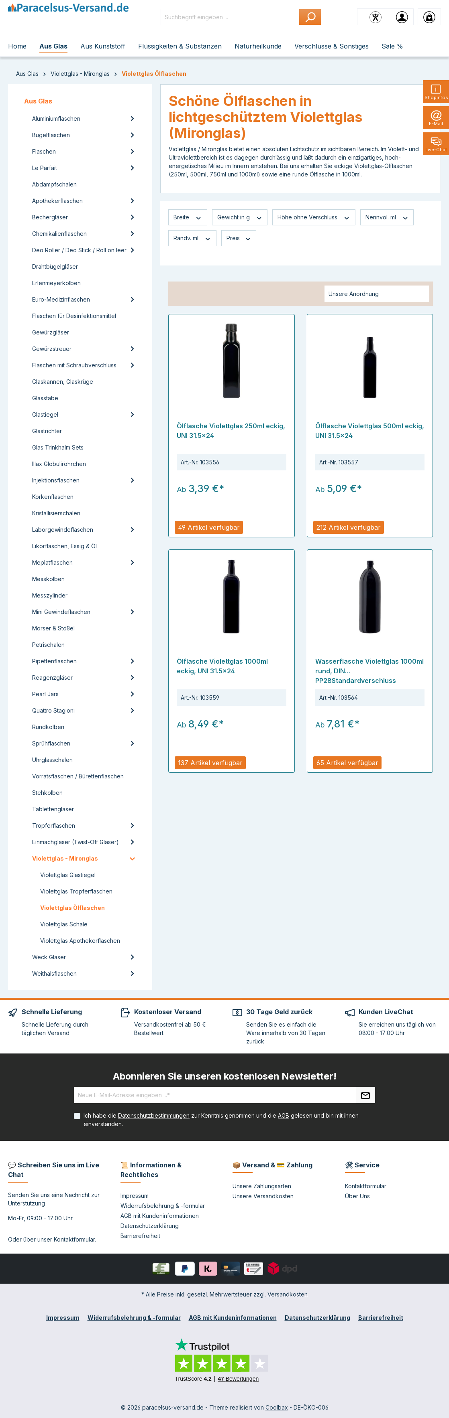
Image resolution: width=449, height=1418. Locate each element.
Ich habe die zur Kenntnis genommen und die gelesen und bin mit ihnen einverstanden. (221, 1119)
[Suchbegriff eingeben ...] (230, 17)
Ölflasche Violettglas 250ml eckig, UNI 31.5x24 (231, 431)
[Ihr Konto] (402, 17)
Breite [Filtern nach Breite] (187, 217)
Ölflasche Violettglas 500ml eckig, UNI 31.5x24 (369, 431)
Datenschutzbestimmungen (154, 1115)
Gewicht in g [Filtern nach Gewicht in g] (240, 217)
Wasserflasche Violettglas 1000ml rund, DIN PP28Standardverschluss (369, 671)
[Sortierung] (377, 294)
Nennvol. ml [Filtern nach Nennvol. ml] (387, 217)
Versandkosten (287, 1294)
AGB (283, 1115)
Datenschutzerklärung (149, 1225)
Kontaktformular (74, 1239)
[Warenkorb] (429, 17)
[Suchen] (310, 17)
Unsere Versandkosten (263, 1196)
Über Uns (357, 1196)
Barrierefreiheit (140, 1235)
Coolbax (276, 1407)
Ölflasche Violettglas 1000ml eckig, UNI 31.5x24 (222, 666)
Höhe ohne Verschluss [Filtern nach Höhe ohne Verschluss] (314, 217)
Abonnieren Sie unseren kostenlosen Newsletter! (225, 1076)
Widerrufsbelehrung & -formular (162, 1205)
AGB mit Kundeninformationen (159, 1215)
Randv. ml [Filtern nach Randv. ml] (192, 238)
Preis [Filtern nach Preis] (239, 238)
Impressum (134, 1195)
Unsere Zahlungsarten (262, 1186)
